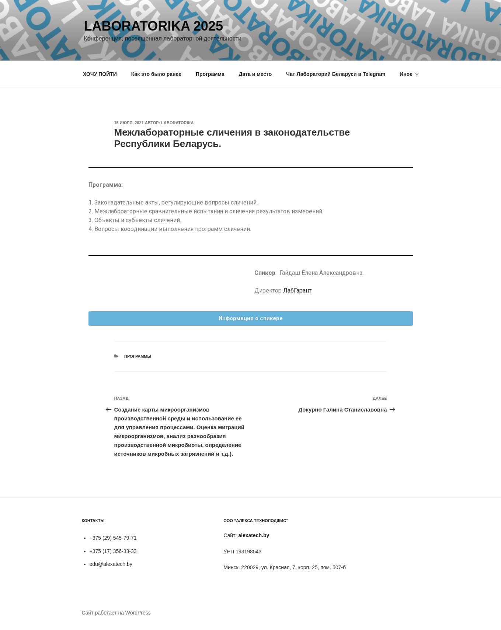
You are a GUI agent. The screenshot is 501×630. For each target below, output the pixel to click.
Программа (210, 74)
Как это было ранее (156, 74)
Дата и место (255, 74)
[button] (250, 318)
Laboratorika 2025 (153, 26)
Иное (410, 74)
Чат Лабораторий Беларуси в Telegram (335, 74)
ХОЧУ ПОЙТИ (100, 74)
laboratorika (177, 122)
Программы (137, 356)
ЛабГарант (297, 290)
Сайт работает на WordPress (116, 613)
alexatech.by (253, 535)
